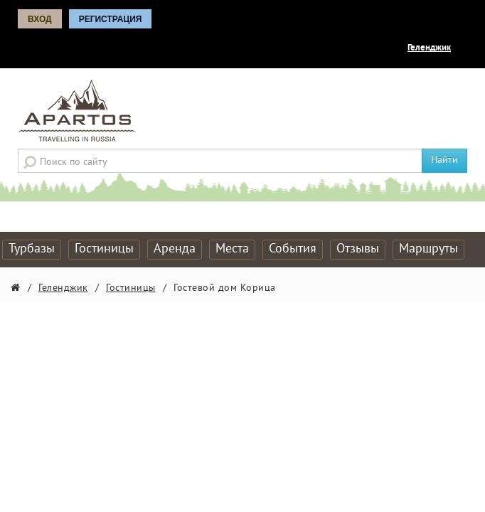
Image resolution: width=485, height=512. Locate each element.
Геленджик (429, 48)
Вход (40, 19)
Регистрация (110, 19)
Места (232, 249)
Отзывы (357, 249)
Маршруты (428, 249)
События (292, 249)
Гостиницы (104, 249)
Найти (444, 160)
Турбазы (32, 249)
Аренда (175, 249)
